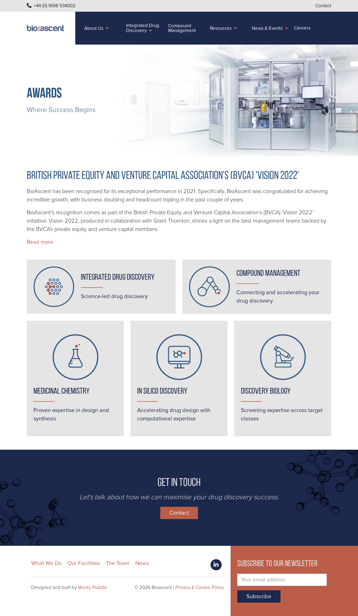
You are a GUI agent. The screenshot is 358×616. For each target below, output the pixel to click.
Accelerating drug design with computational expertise (174, 414)
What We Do (46, 563)
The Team (117, 563)
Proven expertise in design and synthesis (71, 414)
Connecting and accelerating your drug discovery (278, 296)
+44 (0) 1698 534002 (55, 6)
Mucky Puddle (92, 587)
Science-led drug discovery (114, 296)
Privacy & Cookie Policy (199, 587)
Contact (323, 6)
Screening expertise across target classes (282, 414)
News (142, 563)
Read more (40, 242)
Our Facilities (83, 563)
